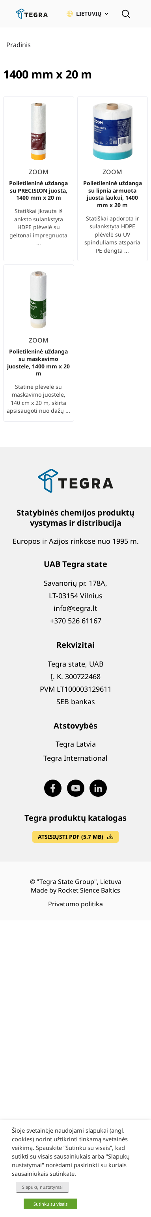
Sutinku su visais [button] (50, 1204)
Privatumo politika (75, 904)
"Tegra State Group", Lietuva (79, 881)
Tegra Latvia (76, 744)
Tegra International (75, 758)
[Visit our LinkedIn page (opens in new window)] (98, 788)
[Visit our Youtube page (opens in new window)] (75, 788)
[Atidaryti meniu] (142, 14)
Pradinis (18, 44)
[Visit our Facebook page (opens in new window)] (53, 788)
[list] (75, 260)
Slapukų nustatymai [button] (42, 1187)
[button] (87, 14)
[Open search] (125, 13)
